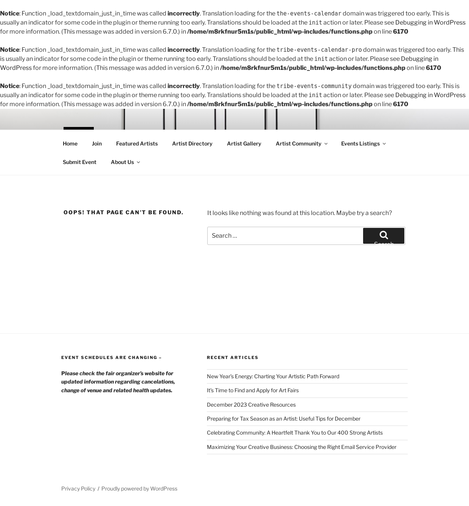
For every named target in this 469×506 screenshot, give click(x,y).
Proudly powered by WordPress (139, 488)
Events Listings (364, 143)
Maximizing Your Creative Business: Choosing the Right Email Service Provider (301, 447)
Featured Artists (137, 143)
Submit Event (79, 162)
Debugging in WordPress (430, 22)
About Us (126, 162)
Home (70, 143)
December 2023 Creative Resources (251, 404)
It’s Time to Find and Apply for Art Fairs (253, 390)
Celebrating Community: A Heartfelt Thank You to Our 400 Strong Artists (295, 432)
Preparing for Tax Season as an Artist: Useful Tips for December (283, 418)
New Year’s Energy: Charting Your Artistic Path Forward (273, 376)
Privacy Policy (78, 488)
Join (97, 143)
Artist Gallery (244, 143)
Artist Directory (192, 143)
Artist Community (302, 143)
